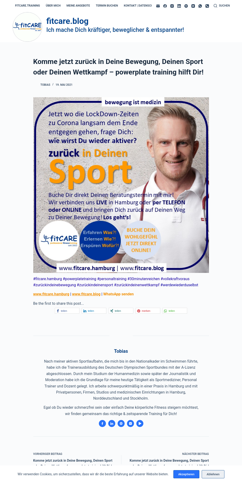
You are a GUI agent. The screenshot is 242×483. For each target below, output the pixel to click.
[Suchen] (222, 6)
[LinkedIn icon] (111, 423)
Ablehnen (213, 474)
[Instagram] (172, 6)
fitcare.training (27, 5)
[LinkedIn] (179, 6)
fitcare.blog (67, 21)
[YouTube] (193, 6)
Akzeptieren (186, 474)
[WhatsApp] (200, 6)
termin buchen (107, 5)
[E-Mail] (158, 6)
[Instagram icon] (130, 423)
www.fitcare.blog (86, 294)
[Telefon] (207, 6)
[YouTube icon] (139, 423)
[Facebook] (165, 6)
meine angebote (78, 5)
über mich (53, 5)
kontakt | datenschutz (141, 5)
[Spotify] (186, 6)
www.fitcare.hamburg (51, 294)
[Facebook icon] (102, 423)
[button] (67, 311)
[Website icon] (121, 423)
